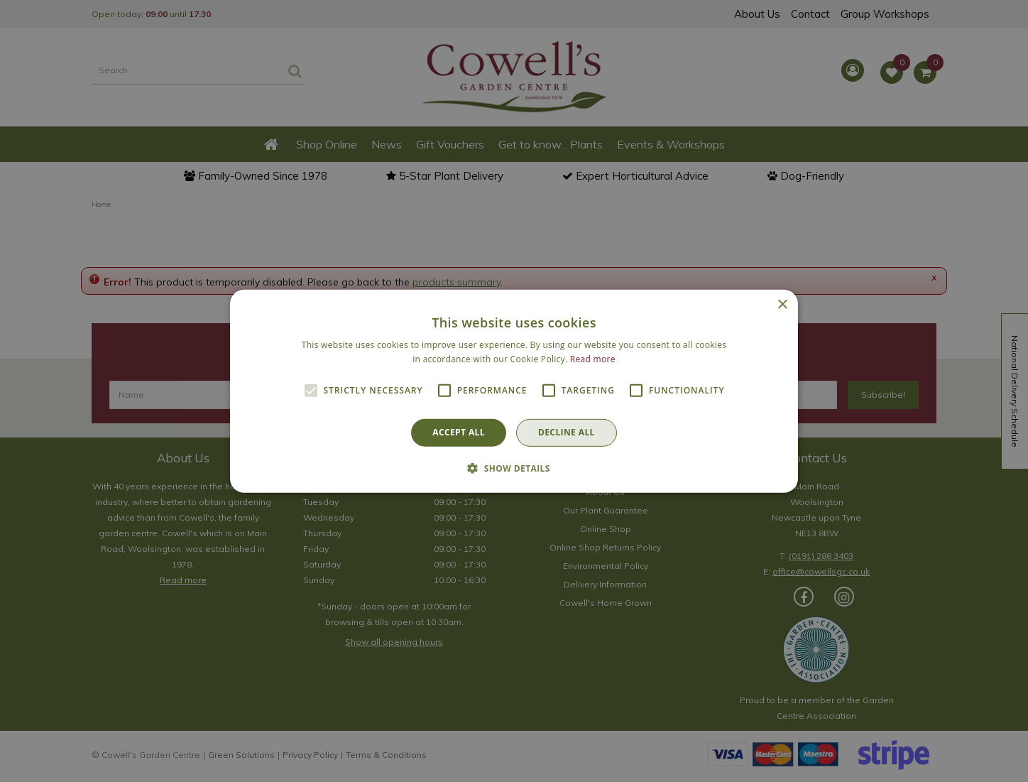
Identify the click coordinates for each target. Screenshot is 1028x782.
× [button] (782, 304)
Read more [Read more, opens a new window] (593, 359)
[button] (514, 468)
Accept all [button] (458, 432)
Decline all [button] (566, 432)
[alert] (514, 391)
